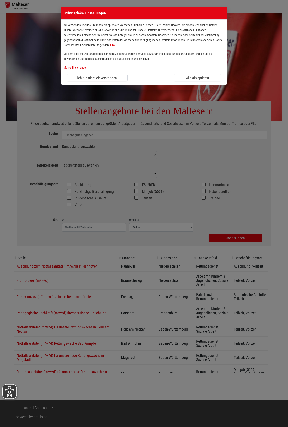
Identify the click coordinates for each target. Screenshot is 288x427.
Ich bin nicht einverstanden (97, 78)
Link (112, 45)
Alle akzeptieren (197, 78)
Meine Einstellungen (75, 67)
